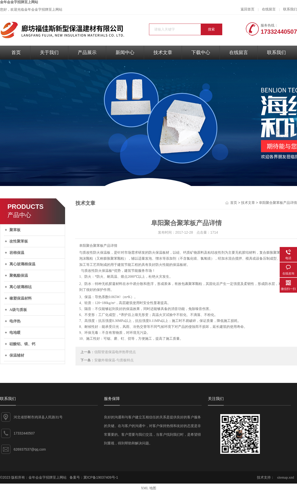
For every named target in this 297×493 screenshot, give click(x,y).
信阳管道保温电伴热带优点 (115, 352)
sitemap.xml (285, 477)
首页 (16, 52)
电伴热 (15, 321)
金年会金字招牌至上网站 (19, 2)
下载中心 (200, 52)
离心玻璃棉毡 (20, 287)
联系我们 (290, 9)
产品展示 (87, 52)
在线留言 (269, 9)
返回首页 (247, 9)
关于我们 (49, 52)
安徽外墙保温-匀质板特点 (114, 360)
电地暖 (15, 333)
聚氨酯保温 (18, 275)
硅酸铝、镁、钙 (22, 344)
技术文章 (162, 52)
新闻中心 (125, 52)
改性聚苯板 (18, 241)
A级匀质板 (18, 310)
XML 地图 (148, 488)
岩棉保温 (16, 253)
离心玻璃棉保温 (22, 264)
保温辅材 (16, 355)
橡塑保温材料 (20, 298)
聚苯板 (15, 230)
